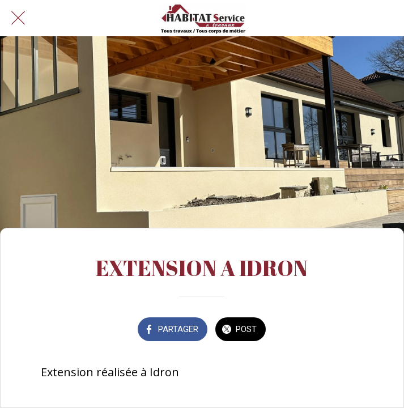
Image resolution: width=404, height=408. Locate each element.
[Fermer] (18, 18)
